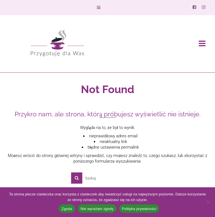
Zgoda (67, 209)
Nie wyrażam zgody (97, 209)
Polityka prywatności (139, 209)
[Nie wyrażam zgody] (208, 202)
